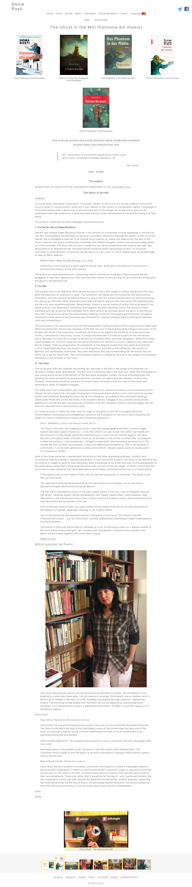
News (78, 13)
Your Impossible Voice (118, 187)
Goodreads (102, 877)
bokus (38, 796)
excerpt (100, 171)
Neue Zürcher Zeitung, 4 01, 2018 (74, 260)
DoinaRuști (18, 6)
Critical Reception (108, 13)
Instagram (70, 877)
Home (49, 13)
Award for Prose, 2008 (96, 144)
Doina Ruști (97, 883)
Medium (114, 877)
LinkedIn (82, 877)
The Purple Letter (101, 20)
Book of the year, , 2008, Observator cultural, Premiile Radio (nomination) (96, 140)
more (97, 533)
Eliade (86, 20)
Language (138, 13)
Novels (69, 13)
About (58, 13)
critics (91, 171)
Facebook (58, 877)
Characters (90, 13)
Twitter (91, 877)
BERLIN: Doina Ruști (46, 544)
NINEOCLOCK (48, 539)
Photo (124, 13)
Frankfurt (40, 198)
